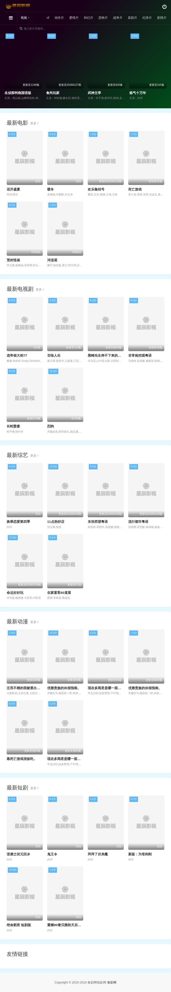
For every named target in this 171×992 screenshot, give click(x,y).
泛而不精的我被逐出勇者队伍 (28, 688)
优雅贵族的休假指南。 (64, 688)
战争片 (117, 17)
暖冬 (50, 189)
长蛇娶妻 (13, 426)
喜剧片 (132, 17)
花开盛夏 (13, 189)
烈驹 (50, 426)
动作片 (59, 17)
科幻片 (88, 17)
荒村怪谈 (13, 260)
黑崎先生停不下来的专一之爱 (109, 355)
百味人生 (54, 355)
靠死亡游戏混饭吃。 (22, 759)
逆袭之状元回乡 (18, 854)
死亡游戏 (135, 189)
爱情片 (74, 17)
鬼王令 (52, 854)
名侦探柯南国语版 (17, 93)
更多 (34, 123)
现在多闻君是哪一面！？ (106, 688)
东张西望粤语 (98, 521)
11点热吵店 (55, 521)
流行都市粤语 (138, 521)
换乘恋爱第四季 (18, 521)
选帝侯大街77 (17, 355)
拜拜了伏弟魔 (98, 854)
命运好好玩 (15, 592)
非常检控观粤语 (140, 355)
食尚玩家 (52, 93)
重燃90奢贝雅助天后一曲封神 (69, 925)
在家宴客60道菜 (59, 592)
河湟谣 (52, 260)
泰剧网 (111, 982)
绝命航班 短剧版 (19, 925)
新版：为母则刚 (140, 854)
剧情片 (162, 17)
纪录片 (147, 17)
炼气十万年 (137, 93)
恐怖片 (103, 17)
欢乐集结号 (96, 189)
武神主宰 (94, 93)
